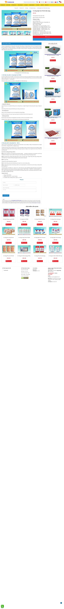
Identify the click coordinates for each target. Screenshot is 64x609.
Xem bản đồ (54, 281)
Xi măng (26, 8)
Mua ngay (47, 36)
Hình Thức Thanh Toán (25, 272)
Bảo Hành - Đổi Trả (24, 271)
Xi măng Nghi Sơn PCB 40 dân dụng (43, 8)
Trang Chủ (16, 8)
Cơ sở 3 (38, 270)
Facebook (6, 270)
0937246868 (42, 2)
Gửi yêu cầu (6, 195)
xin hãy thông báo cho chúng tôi (35, 202)
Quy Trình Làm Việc (24, 269)
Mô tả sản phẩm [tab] (6, 43)
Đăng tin (46, 4)
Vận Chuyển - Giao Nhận (25, 274)
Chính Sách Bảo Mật (24, 276)
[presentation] (10, 194)
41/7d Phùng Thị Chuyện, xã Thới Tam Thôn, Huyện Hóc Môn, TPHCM (54, 279)
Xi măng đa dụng (32, 8)
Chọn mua (53, 60)
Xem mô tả (47, 39)
